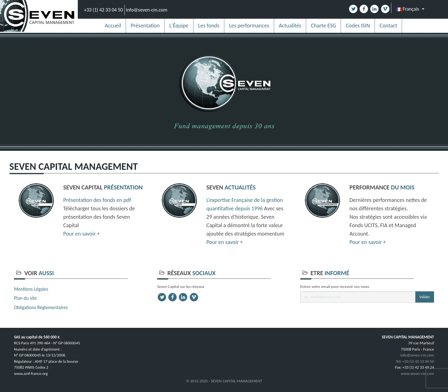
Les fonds (208, 25)
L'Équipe (179, 25)
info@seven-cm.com (146, 10)
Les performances (249, 25)
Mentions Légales (31, 289)
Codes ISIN (358, 25)
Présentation (145, 25)
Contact (388, 25)
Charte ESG (323, 25)
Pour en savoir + (81, 233)
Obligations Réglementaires (41, 307)
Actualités (290, 25)
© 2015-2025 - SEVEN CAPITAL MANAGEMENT (224, 381)
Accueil (113, 25)
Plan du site (25, 298)
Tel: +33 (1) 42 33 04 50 (415, 361)
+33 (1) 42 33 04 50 (103, 10)
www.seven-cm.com (417, 373)
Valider (424, 297)
